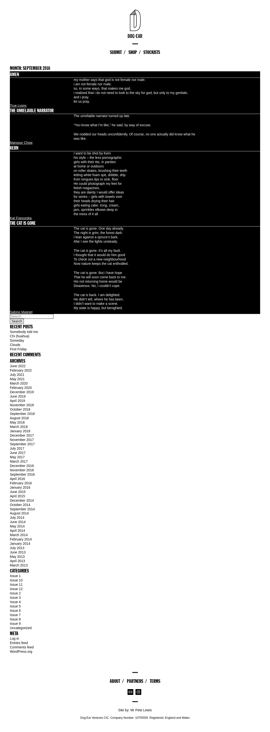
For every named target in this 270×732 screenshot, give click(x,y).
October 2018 (20, 409)
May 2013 (17, 557)
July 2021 (17, 375)
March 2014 (19, 535)
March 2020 (19, 383)
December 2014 (22, 500)
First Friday (18, 349)
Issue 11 (16, 584)
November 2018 (22, 405)
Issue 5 (15, 606)
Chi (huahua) (19, 336)
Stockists (151, 52)
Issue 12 (16, 589)
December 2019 (22, 392)
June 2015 (18, 492)
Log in (14, 638)
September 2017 (22, 444)
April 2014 (17, 530)
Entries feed (19, 643)
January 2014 (20, 544)
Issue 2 (15, 593)
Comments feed (22, 647)
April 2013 (17, 561)
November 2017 (22, 440)
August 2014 (19, 513)
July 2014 (17, 517)
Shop (133, 52)
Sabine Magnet (21, 312)
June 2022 (18, 366)
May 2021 (17, 379)
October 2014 (20, 505)
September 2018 (22, 414)
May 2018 (17, 422)
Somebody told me (24, 332)
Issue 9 (15, 624)
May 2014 (17, 526)
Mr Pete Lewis (141, 710)
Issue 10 (16, 580)
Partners (135, 681)
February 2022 (21, 370)
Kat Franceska (21, 218)
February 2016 (21, 483)
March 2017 (19, 461)
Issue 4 (15, 602)
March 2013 (19, 565)
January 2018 (20, 431)
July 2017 (17, 448)
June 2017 (18, 453)
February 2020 (21, 388)
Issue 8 (15, 619)
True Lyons (18, 105)
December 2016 (22, 466)
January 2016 (20, 487)
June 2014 (18, 522)
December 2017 (22, 435)
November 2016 (22, 470)
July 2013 (17, 548)
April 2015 (17, 496)
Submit (116, 52)
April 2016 (17, 479)
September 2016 (22, 474)
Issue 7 (15, 615)
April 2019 (17, 401)
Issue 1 (15, 576)
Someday (17, 340)
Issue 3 (15, 597)
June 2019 (18, 396)
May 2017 (17, 457)
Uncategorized (21, 628)
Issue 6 (15, 610)
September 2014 (22, 509)
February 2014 (21, 539)
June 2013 (18, 552)
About (115, 681)
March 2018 (19, 427)
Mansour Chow (21, 143)
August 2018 (19, 418)
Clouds (15, 345)
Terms (155, 681)
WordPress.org (21, 651)
